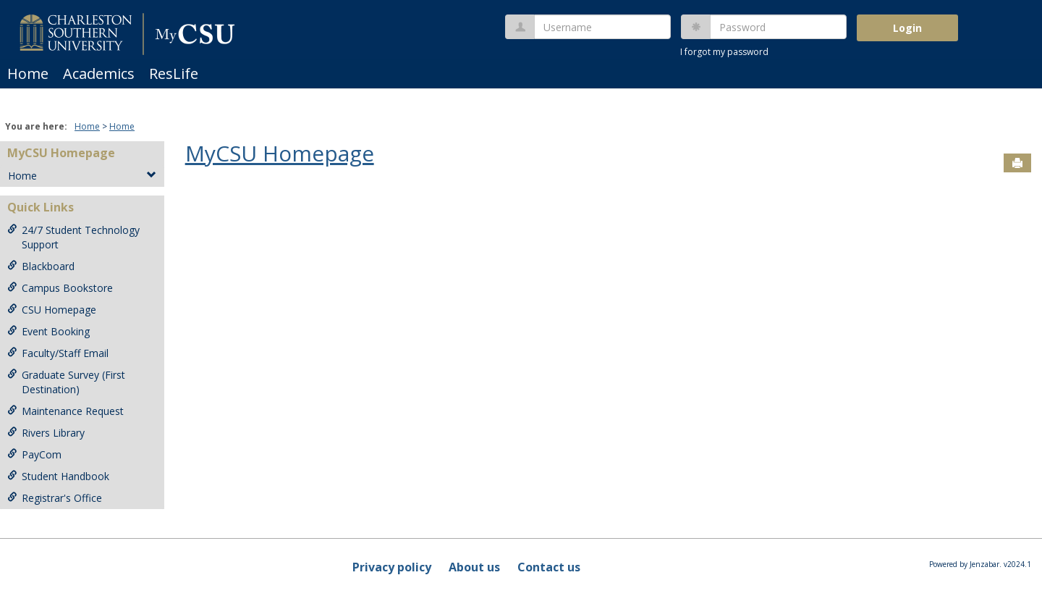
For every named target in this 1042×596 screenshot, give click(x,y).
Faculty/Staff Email (58, 353)
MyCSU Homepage (61, 153)
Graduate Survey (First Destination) (66, 382)
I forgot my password (724, 52)
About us (474, 567)
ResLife (173, 73)
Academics (99, 73)
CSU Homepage (51, 309)
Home (27, 73)
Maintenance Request (65, 411)
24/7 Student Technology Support (73, 237)
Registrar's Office (54, 498)
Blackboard (41, 266)
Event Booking (48, 331)
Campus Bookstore (60, 288)
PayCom (34, 454)
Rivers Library (46, 433)
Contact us (548, 567)
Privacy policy (391, 567)
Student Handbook (58, 476)
